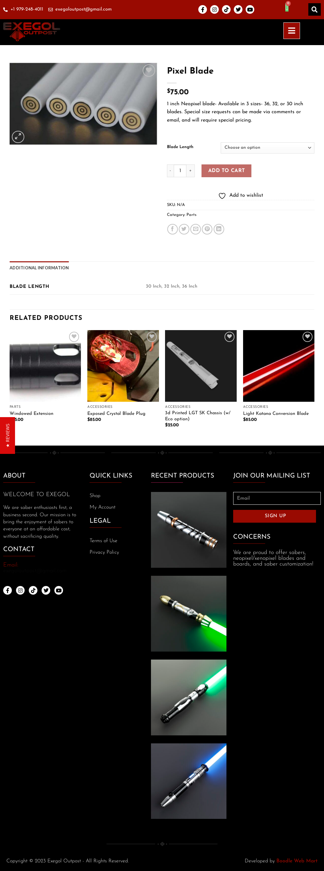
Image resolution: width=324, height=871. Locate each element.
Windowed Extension (31, 413)
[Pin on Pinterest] (207, 229)
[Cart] (286, 7)
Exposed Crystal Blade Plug (116, 413)
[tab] (39, 267)
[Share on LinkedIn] (219, 229)
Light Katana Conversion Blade (276, 413)
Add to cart (226, 170)
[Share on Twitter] (184, 229)
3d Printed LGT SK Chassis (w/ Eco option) (198, 416)
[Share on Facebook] (172, 229)
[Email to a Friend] (195, 229)
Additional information (39, 267)
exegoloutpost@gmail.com (35, 571)
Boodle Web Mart (297, 861)
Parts (191, 215)
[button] (7, 435)
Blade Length (180, 147)
